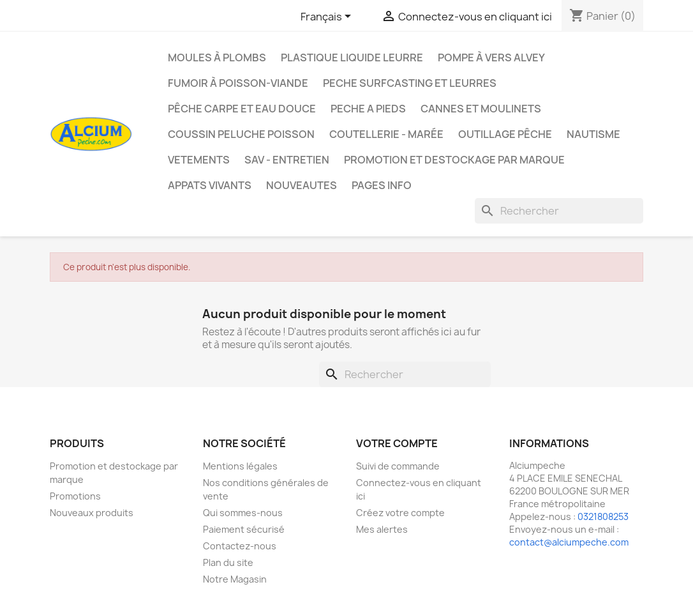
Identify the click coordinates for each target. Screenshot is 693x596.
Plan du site (228, 562)
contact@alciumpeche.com (569, 542)
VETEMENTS (199, 160)
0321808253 (603, 516)
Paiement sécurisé (244, 529)
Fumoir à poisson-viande (238, 83)
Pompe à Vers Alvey (491, 57)
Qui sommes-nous (243, 513)
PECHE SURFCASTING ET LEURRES (409, 83)
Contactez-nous (239, 546)
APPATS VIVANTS (209, 185)
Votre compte (397, 443)
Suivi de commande (398, 466)
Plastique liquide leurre (352, 57)
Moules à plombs (217, 57)
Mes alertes (382, 529)
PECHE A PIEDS (368, 109)
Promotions (75, 496)
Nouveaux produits (91, 513)
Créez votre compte (400, 513)
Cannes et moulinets (481, 109)
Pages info (382, 185)
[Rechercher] (559, 211)
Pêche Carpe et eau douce (242, 109)
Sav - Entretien (286, 160)
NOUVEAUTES (301, 185)
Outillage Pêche (505, 134)
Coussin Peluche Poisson (241, 134)
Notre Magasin (235, 579)
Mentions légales (240, 466)
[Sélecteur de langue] (328, 17)
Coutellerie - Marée (386, 134)
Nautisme (593, 134)
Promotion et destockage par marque (454, 160)
